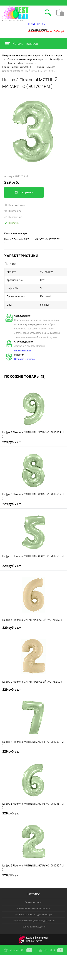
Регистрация (16, 20)
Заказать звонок (37, 30)
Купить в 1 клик (14, 205)
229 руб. (11, 182)
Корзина (50, 950)
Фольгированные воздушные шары (33, 914)
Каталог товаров (21, 43)
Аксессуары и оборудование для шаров (33, 920)
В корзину (24, 192)
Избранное (18, 950)
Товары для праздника (33, 926)
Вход (4, 20)
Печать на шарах (34, 902)
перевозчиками (22, 350)
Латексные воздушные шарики (33, 908)
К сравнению (13, 217)
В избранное (12, 211)
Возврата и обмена (24, 359)
